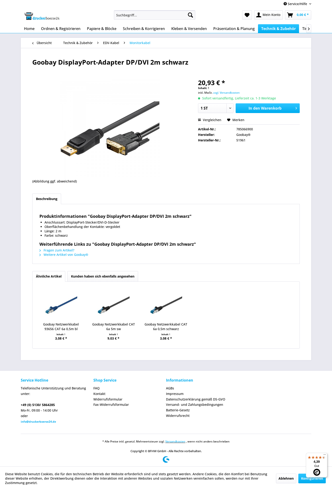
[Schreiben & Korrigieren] (144, 28)
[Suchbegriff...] (154, 15)
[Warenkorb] (298, 15)
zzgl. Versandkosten (226, 93)
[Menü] (324, 455)
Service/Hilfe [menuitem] (296, 4)
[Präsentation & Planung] (234, 28)
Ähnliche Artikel (49, 276)
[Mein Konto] (268, 15)
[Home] (29, 28)
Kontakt (99, 393)
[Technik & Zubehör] (278, 28)
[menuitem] (154, 15)
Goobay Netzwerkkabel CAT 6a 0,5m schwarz (166, 326)
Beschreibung (46, 199)
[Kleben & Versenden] (189, 28)
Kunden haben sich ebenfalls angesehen (102, 276)
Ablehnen (286, 478)
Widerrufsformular (107, 399)
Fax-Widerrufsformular (111, 404)
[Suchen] (190, 15)
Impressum (175, 393)
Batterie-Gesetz (178, 410)
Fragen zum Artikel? (56, 250)
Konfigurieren (312, 478)
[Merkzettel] (247, 15)
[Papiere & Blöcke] (102, 28)
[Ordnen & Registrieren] (61, 28)
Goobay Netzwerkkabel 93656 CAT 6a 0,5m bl (61, 326)
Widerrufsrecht (178, 415)
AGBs (170, 388)
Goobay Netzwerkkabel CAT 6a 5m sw (113, 326)
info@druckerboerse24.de (38, 422)
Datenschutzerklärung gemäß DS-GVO (195, 399)
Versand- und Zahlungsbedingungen (194, 404)
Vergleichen (209, 120)
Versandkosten (175, 441)
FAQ (96, 388)
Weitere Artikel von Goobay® (63, 254)
